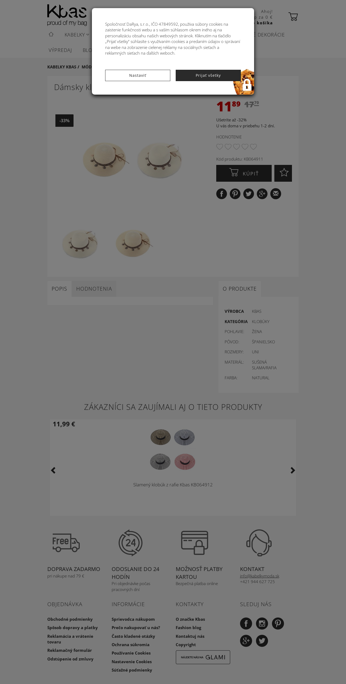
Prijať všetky (208, 75)
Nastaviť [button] (137, 75)
